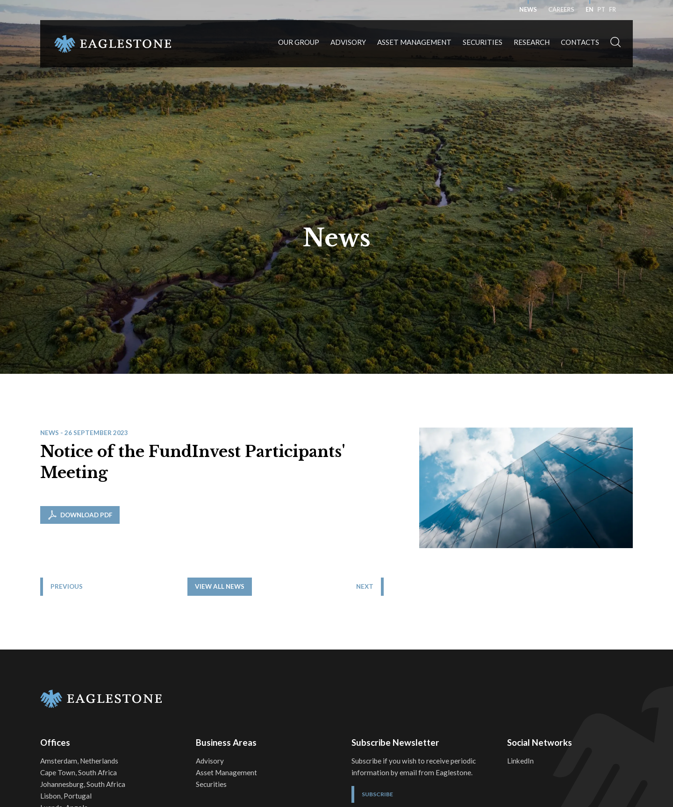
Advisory (348, 42)
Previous (66, 646)
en (590, 9)
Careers (561, 9)
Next (614, 646)
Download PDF (80, 515)
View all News (344, 646)
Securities (482, 42)
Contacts (580, 42)
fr (612, 9)
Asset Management (414, 42)
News (528, 9)
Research (532, 42)
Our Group (298, 42)
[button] (615, 43)
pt (601, 9)
